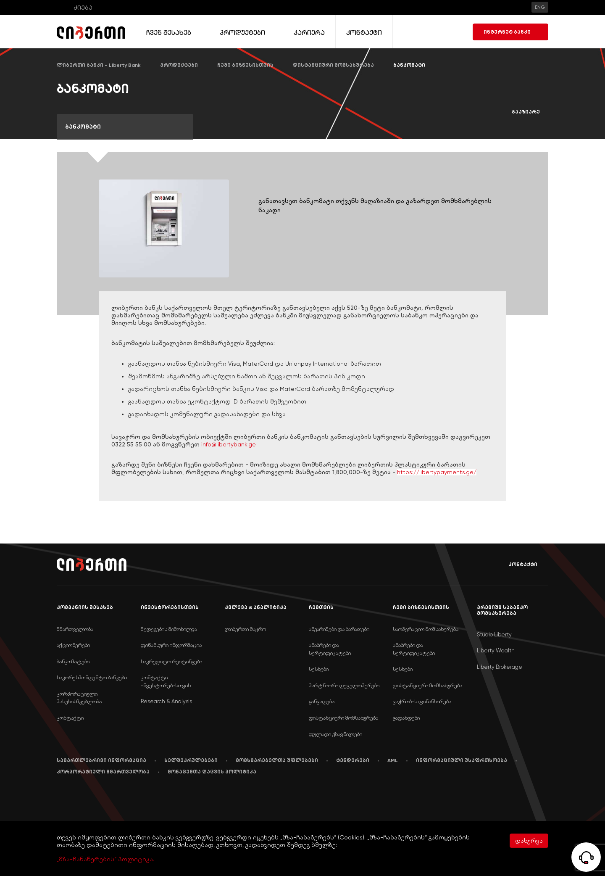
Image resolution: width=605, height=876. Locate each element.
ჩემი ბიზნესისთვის (245, 65)
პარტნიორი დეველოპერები (344, 685)
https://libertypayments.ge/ (436, 472)
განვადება (321, 701)
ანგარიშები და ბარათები (339, 629)
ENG (540, 7)
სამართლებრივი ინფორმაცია (101, 760)
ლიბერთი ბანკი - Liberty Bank (99, 65)
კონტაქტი (516, 565)
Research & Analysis (166, 701)
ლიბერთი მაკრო (245, 629)
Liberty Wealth (496, 650)
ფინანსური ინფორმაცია (171, 645)
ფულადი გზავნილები (335, 734)
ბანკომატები (73, 661)
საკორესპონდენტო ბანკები (92, 677)
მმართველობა (75, 629)
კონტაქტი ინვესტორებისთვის (166, 681)
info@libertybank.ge (228, 444)
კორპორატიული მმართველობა (103, 772)
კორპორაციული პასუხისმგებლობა (79, 698)
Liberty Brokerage (499, 667)
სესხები (319, 669)
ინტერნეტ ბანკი (510, 32)
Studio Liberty (494, 634)
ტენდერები (352, 760)
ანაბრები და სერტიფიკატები (330, 649)
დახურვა (529, 840)
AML (392, 760)
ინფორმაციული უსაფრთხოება (461, 760)
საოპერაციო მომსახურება (425, 629)
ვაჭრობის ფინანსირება (422, 701)
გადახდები (406, 718)
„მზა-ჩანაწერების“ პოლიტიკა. (105, 859)
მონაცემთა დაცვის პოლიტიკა (212, 772)
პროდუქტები (179, 65)
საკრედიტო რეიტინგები (171, 661)
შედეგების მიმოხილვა (169, 629)
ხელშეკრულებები (191, 760)
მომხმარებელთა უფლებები (277, 760)
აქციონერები (73, 645)
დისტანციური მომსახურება (333, 65)
